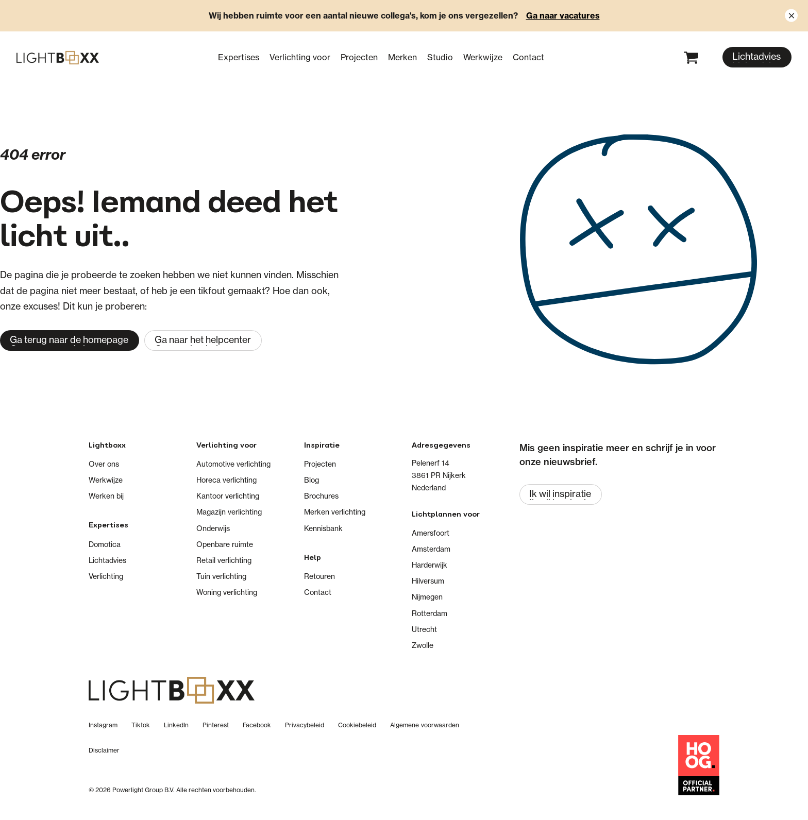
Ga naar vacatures (563, 15)
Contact (528, 57)
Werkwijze (482, 57)
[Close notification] (791, 15)
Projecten (359, 57)
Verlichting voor (300, 57)
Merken (402, 57)
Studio (440, 57)
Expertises (238, 57)
